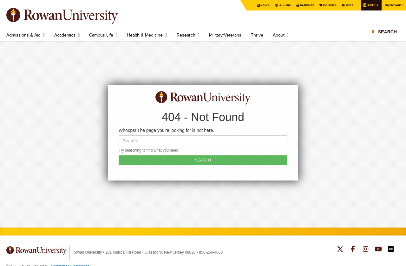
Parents (302, 5)
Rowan (392, 4)
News (259, 5)
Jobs (346, 5)
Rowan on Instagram (366, 250)
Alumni (279, 5)
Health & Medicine (145, 35)
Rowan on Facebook (353, 250)
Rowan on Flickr (391, 250)
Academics (64, 35)
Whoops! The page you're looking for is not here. (166, 130)
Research (186, 35)
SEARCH (203, 160)
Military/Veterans (225, 35)
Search (387, 33)
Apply (371, 5)
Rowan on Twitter (340, 250)
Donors (326, 5)
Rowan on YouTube (378, 250)
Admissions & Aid (23, 35)
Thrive (257, 35)
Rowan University (71, 16)
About (279, 35)
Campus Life (101, 35)
